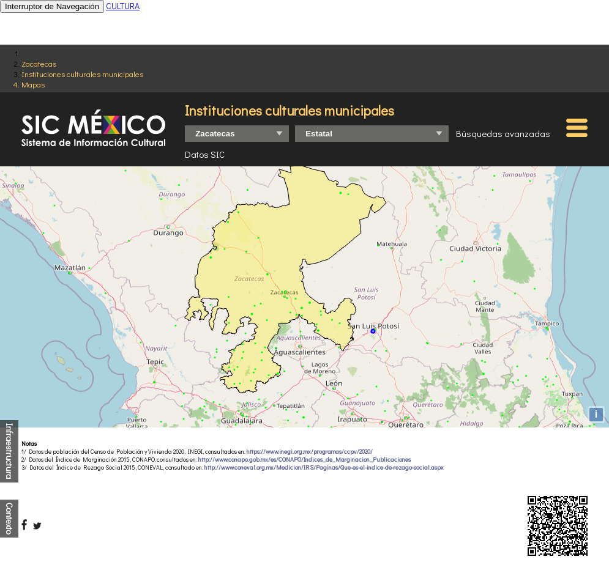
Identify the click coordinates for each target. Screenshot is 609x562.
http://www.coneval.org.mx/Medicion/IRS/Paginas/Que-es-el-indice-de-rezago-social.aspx (324, 467)
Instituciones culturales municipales (82, 73)
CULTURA (123, 6)
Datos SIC (205, 154)
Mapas (33, 84)
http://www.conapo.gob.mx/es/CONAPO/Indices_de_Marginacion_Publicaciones (304, 460)
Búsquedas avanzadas (503, 133)
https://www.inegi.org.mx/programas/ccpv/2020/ (310, 452)
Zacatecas (38, 63)
